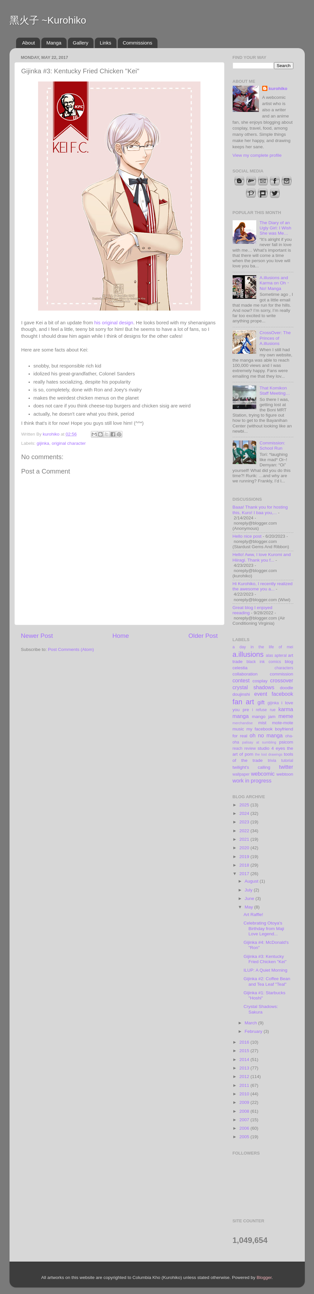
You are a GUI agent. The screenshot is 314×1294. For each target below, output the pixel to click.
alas (269, 655)
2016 (244, 1042)
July (249, 890)
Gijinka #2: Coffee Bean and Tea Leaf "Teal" (266, 981)
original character (69, 443)
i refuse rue (264, 710)
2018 (244, 865)
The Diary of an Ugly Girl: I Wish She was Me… (275, 228)
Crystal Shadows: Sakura (260, 1009)
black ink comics (263, 661)
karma (286, 709)
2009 (244, 1102)
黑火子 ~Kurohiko (48, 20)
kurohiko (278, 88)
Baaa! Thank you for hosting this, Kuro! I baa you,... (260, 510)
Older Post (203, 635)
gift (261, 702)
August (252, 881)
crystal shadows (254, 687)
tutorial (287, 760)
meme (286, 716)
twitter (286, 767)
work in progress (252, 780)
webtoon (284, 774)
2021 (244, 839)
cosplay (260, 680)
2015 (244, 1050)
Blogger (264, 1277)
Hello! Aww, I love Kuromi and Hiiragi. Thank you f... (262, 557)
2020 (244, 847)
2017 (244, 873)
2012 (244, 1076)
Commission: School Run (272, 445)
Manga (53, 42)
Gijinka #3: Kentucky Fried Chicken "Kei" (264, 959)
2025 (244, 804)
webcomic (263, 774)
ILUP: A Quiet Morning (265, 970)
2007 (244, 1119)
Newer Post (37, 635)
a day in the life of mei (263, 647)
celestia (240, 667)
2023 (244, 821)
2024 (244, 813)
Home (121, 635)
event (260, 694)
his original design (113, 322)
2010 (244, 1093)
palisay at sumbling (259, 742)
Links (105, 42)
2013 (244, 1068)
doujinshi (241, 694)
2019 (244, 856)
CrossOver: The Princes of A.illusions (275, 338)
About (28, 42)
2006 (244, 1128)
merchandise (243, 723)
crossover (281, 680)
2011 (244, 1085)
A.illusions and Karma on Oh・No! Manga (275, 283)
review (250, 748)
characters (284, 668)
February (254, 1031)
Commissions (137, 42)
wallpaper (241, 774)
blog (289, 661)
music (238, 729)
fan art (243, 702)
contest (241, 680)
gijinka (43, 443)
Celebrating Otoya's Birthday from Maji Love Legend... (263, 928)
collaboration (245, 674)
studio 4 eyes (271, 748)
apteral (280, 655)
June (250, 898)
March (251, 1022)
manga (241, 716)
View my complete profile (257, 155)
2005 (244, 1136)
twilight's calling (251, 767)
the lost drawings (269, 754)
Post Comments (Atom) (71, 649)
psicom (286, 742)
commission (281, 674)
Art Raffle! (253, 914)
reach (237, 748)
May (249, 907)
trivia (272, 760)
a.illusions (248, 654)
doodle (286, 687)
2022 (244, 830)
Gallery (81, 42)
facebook (282, 694)
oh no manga (266, 735)
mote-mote (282, 722)
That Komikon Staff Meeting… (275, 391)
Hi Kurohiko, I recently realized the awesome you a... (263, 586)
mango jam (264, 716)
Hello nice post (247, 536)
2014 (244, 1059)
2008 (244, 1111)
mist (262, 722)
